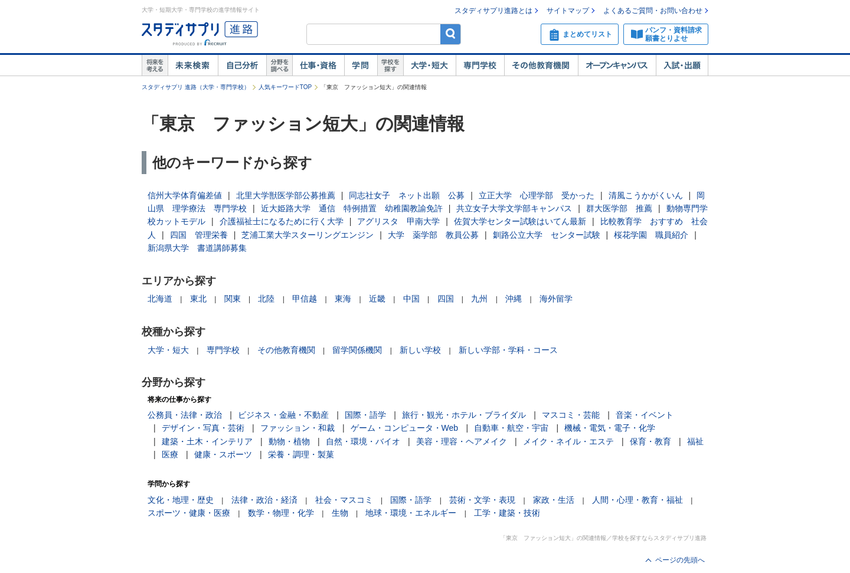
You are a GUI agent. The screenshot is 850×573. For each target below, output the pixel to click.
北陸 (266, 298)
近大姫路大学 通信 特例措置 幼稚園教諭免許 (352, 208)
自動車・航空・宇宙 (511, 428)
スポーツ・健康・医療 (189, 513)
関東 (232, 298)
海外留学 (556, 298)
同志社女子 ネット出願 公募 (407, 195)
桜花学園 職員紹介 (651, 235)
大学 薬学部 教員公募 (433, 235)
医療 (170, 454)
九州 (479, 298)
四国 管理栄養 (199, 235)
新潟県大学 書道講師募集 (197, 248)
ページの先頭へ (680, 560)
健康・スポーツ (223, 454)
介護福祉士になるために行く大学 (282, 221)
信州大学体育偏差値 (185, 195)
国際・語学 (365, 415)
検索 (450, 34)
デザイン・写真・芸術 (203, 428)
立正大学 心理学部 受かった (536, 195)
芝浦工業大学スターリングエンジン (307, 235)
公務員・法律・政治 (185, 415)
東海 (343, 298)
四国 (445, 298)
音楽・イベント (645, 415)
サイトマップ (568, 10)
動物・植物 (289, 441)
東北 (198, 298)
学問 (360, 65)
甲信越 (304, 298)
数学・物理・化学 (281, 513)
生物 (340, 513)
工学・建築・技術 (507, 513)
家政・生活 (553, 500)
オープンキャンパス (617, 65)
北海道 (160, 298)
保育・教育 (650, 441)
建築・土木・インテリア (207, 441)
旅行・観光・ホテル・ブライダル (464, 415)
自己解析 (242, 65)
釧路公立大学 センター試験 (546, 235)
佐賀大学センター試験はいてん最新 (520, 221)
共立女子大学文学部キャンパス (514, 208)
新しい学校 (420, 350)
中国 (411, 298)
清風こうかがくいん (646, 195)
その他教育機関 (541, 65)
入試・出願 (682, 65)
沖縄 (513, 298)
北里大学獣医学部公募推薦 (285, 195)
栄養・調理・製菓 (301, 454)
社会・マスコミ (344, 500)
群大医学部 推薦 (619, 208)
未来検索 (193, 65)
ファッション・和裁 (297, 428)
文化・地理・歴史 (181, 500)
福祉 (695, 441)
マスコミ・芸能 (571, 415)
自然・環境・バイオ (363, 441)
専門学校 (480, 65)
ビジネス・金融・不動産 (283, 415)
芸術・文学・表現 (482, 500)
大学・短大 (429, 65)
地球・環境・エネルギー (410, 513)
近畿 (377, 298)
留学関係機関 (357, 350)
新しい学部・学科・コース (508, 350)
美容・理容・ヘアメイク (461, 441)
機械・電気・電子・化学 (609, 428)
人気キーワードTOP (285, 87)
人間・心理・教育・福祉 (637, 500)
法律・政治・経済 (264, 500)
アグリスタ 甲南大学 (398, 221)
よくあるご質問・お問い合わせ (652, 10)
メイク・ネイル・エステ (568, 441)
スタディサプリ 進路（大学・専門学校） (196, 87)
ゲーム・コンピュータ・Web (405, 428)
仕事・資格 (318, 65)
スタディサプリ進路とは (493, 10)
